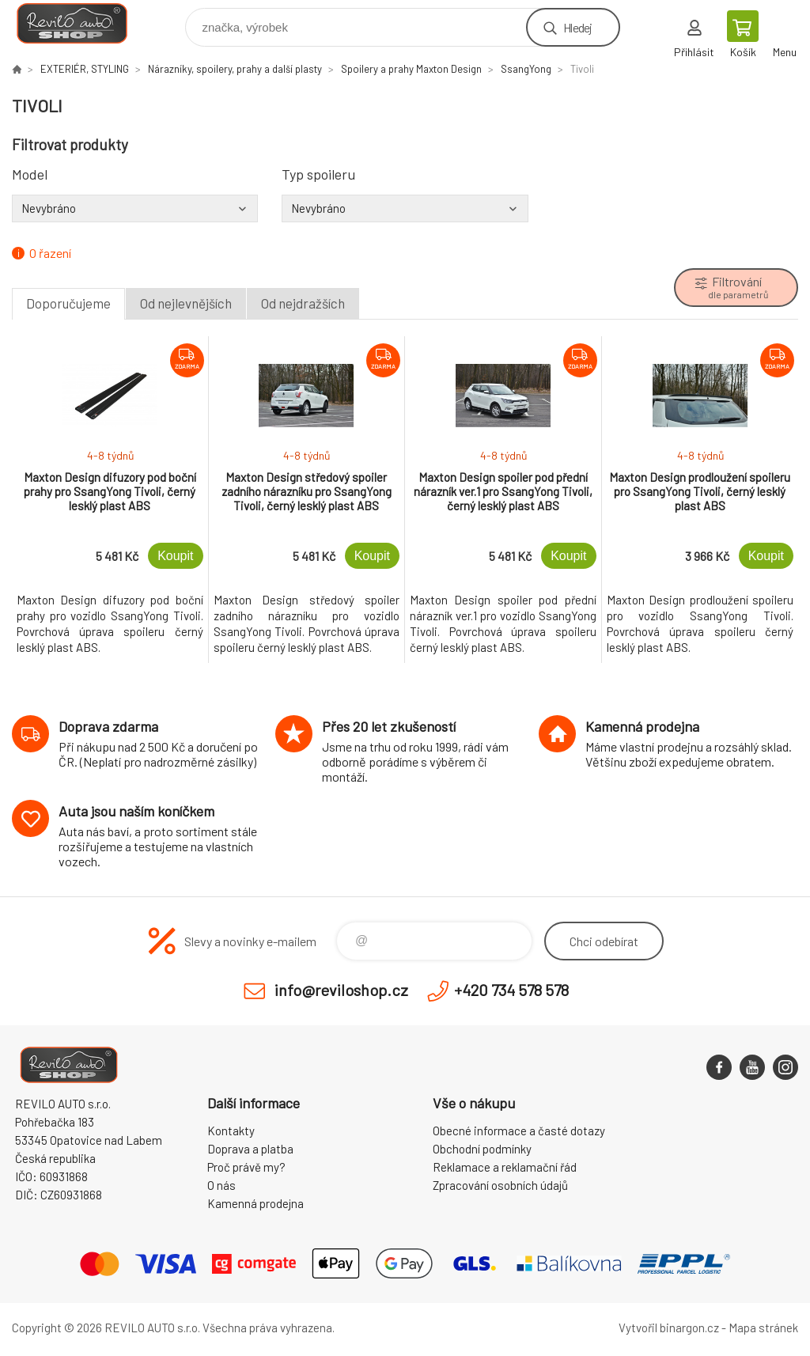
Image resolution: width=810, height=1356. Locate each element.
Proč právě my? (246, 1167)
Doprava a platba (250, 1149)
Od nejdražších (303, 303)
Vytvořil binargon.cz (669, 1327)
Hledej (577, 27)
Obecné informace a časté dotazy (519, 1130)
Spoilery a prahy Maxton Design (411, 68)
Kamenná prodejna (255, 1203)
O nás (221, 1185)
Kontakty (231, 1130)
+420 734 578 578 (511, 989)
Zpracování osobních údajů (500, 1185)
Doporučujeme (68, 303)
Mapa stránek (763, 1327)
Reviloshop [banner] (82, 23)
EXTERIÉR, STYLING (84, 68)
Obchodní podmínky (482, 1149)
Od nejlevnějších (186, 303)
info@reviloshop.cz (341, 989)
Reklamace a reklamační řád (505, 1167)
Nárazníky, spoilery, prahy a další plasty (235, 68)
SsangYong (526, 68)
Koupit (175, 555)
